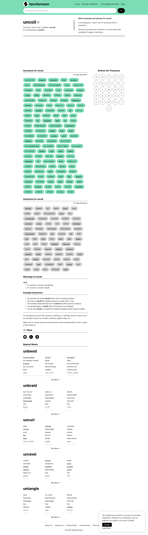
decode (70, 467)
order (71, 131)
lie (65, 121)
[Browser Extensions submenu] (90, 4)
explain (38, 110)
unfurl (79, 182)
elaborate (75, 100)
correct (80, 90)
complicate (29, 219)
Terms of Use (98, 525)
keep (61, 239)
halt (26, 239)
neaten (52, 131)
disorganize (29, 234)
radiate (42, 151)
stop (38, 264)
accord (47, 357)
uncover (28, 182)
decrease (76, 224)
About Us (48, 525)
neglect (58, 249)
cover (27, 95)
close (61, 214)
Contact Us (59, 525)
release (60, 156)
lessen (78, 239)
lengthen (47, 121)
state (50, 171)
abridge (28, 208)
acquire (42, 80)
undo (60, 182)
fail (71, 234)
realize (70, 151)
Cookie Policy (84, 525)
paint (64, 136)
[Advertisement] (74, 53)
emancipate (27, 401)
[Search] (121, 10)
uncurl (50, 182)
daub (37, 95)
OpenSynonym (39, 4)
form (56, 116)
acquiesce (71, 357)
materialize (70, 126)
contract (28, 224)
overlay (54, 136)
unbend (78, 177)
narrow (48, 249)
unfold (69, 182)
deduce (26, 470)
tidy (69, 177)
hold (43, 239)
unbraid (30, 385)
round (79, 254)
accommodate (28, 357)
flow (37, 116)
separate (28, 161)
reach (60, 151)
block (65, 208)
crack (69, 464)
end (52, 234)
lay (38, 121)
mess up (66, 244)
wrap (66, 269)
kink (69, 239)
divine (69, 470)
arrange (74, 80)
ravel (51, 151)
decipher (48, 467)
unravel (38, 187)
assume (48, 460)
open (62, 131)
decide (25, 467)
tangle (69, 264)
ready (38, 254)
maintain (54, 244)
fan (70, 110)
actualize (53, 80)
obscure (70, 249)
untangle (79, 187)
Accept (107, 526)
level (57, 121)
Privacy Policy (71, 525)
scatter (36, 259)
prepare (28, 141)
